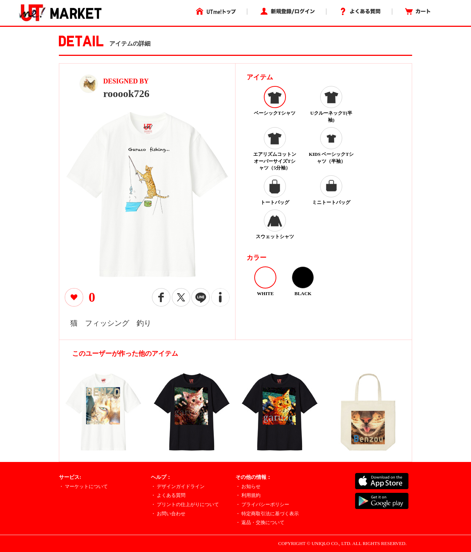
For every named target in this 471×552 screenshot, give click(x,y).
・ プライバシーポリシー (262, 504)
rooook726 (126, 93)
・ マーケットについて (83, 486)
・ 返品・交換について (260, 522)
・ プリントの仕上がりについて (185, 504)
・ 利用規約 (248, 495)
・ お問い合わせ (168, 513)
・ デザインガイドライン (178, 486)
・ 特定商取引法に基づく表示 (267, 513)
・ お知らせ (248, 486)
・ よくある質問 (168, 495)
